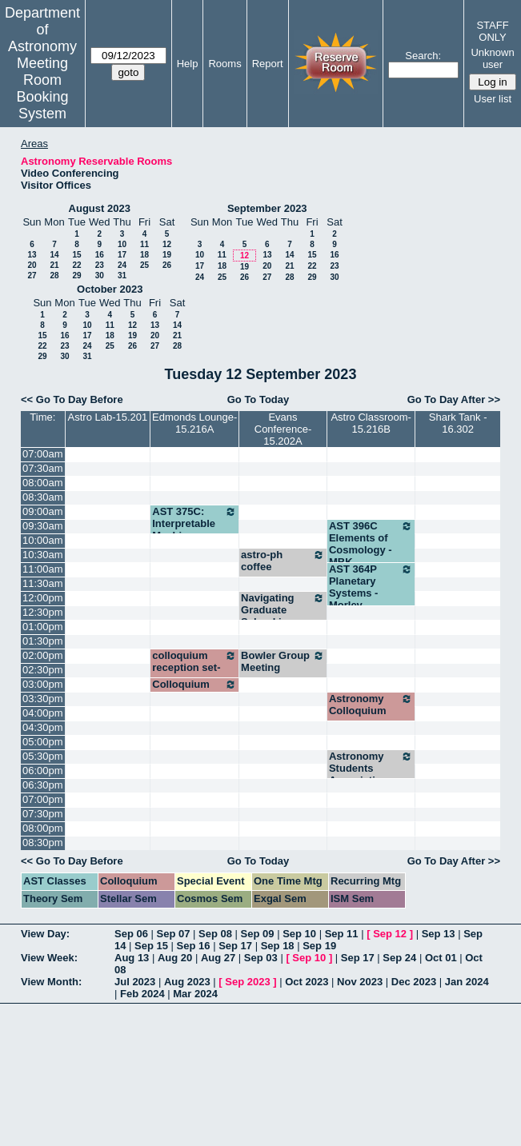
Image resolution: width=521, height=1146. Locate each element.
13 (31, 254)
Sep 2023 (247, 982)
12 (166, 244)
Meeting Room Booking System (42, 88)
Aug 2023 (187, 982)
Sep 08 (215, 934)
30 (99, 275)
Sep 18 (278, 946)
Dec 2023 (413, 982)
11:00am (42, 569)
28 (54, 275)
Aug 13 (131, 958)
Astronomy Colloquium (371, 705)
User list (492, 99)
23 (99, 265)
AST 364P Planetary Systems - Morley (371, 587)
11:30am (42, 583)
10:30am (42, 555)
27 (31, 275)
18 (144, 254)
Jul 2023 (134, 982)
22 (76, 265)
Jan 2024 (467, 982)
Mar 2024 (195, 994)
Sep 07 (173, 934)
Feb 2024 (142, 994)
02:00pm (42, 655)
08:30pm (42, 843)
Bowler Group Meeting (283, 661)
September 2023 (267, 208)
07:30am (42, 468)
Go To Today (258, 399)
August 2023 (99, 208)
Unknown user (492, 58)
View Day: (45, 934)
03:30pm (42, 699)
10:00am (42, 540)
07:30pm (42, 814)
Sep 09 (258, 934)
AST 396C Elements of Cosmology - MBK (371, 544)
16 (99, 254)
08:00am (42, 483)
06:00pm (42, 771)
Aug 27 (218, 958)
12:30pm (42, 612)
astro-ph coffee (283, 561)
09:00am (42, 511)
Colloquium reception (194, 690)
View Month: (51, 982)
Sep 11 (342, 934)
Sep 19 (319, 946)
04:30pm (42, 727)
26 (166, 265)
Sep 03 (261, 958)
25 (144, 265)
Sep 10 (299, 934)
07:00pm (42, 799)
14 (54, 254)
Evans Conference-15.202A (283, 429)
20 (31, 265)
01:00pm (42, 627)
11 (144, 244)
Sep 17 (235, 946)
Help (187, 64)
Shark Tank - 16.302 (458, 423)
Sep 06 (131, 934)
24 (122, 265)
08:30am (42, 497)
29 (76, 275)
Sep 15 (151, 946)
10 (122, 244)
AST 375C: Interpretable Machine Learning (194, 529)
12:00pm (42, 598)
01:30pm (42, 641)
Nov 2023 (360, 982)
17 (122, 254)
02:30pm (42, 670)
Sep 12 (390, 934)
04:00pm (42, 713)
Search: (423, 56)
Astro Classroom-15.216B (371, 423)
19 (166, 254)
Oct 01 (441, 958)
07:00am (42, 454)
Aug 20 (175, 958)
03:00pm (42, 684)
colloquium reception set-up (194, 667)
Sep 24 (399, 958)
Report (267, 64)
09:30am (42, 526)
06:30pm (42, 785)
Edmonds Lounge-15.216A (194, 423)
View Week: (49, 958)
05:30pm (42, 756)
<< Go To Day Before (72, 399)
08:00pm (42, 828)
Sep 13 (438, 934)
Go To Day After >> (453, 399)
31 (122, 275)
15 (76, 254)
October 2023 (109, 289)
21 (54, 265)
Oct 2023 (306, 982)
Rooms (224, 64)
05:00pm (42, 742)
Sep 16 (193, 946)
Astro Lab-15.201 (108, 417)
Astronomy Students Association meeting (371, 774)
